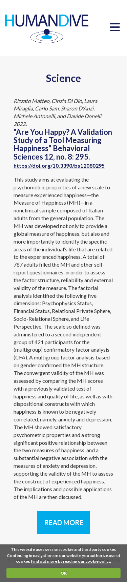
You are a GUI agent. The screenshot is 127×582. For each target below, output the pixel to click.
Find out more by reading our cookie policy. (71, 561)
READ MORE (63, 522)
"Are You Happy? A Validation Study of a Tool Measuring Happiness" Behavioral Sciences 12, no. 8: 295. (63, 148)
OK (64, 573)
